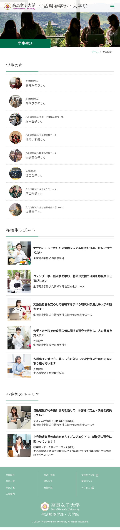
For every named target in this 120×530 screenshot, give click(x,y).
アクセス (85, 488)
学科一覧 (10, 482)
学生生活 (48, 482)
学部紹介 (10, 475)
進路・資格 (49, 475)
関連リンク (86, 482)
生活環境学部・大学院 (45, 5)
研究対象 (10, 488)
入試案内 (10, 494)
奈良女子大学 (88, 475)
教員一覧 (48, 488)
